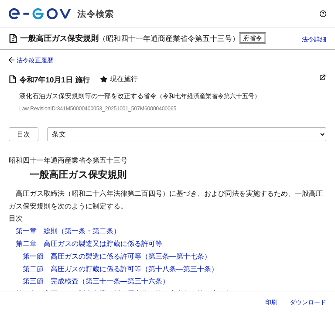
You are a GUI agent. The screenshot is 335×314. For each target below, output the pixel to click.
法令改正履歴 (35, 60)
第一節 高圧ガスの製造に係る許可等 (82, 256)
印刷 (271, 302)
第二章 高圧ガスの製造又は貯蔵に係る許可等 (89, 243)
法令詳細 (314, 39)
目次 (23, 134)
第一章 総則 (37, 231)
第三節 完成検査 (51, 281)
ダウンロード (308, 302)
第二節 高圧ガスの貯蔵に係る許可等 (82, 269)
